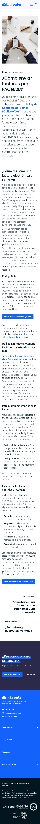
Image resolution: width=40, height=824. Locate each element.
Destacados (20, 727)
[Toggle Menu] (31, 5)
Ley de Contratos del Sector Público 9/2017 (19, 107)
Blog (4, 72)
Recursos (20, 752)
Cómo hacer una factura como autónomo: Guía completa (24, 607)
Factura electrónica (16, 72)
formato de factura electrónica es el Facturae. (18, 358)
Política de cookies (20, 795)
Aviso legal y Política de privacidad (13, 791)
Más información (20, 764)
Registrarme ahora (12, 674)
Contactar (30, 674)
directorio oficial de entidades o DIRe (17, 336)
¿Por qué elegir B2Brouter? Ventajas (18, 629)
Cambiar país (16, 713)
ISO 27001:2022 (24, 798)
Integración (20, 740)
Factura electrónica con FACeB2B (18, 582)
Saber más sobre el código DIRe (17, 316)
